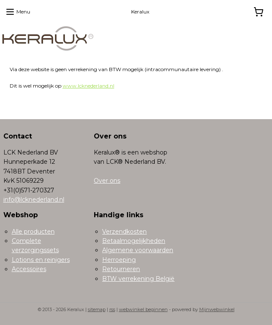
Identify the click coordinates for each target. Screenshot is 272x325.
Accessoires (29, 269)
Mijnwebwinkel (217, 309)
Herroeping (119, 260)
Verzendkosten (124, 231)
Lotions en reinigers (41, 260)
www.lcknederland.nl (88, 86)
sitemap (97, 309)
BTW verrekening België (138, 278)
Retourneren (121, 269)
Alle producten (33, 231)
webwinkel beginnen (143, 309)
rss (112, 309)
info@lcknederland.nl (33, 199)
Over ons (107, 180)
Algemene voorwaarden (137, 250)
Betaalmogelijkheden (133, 241)
